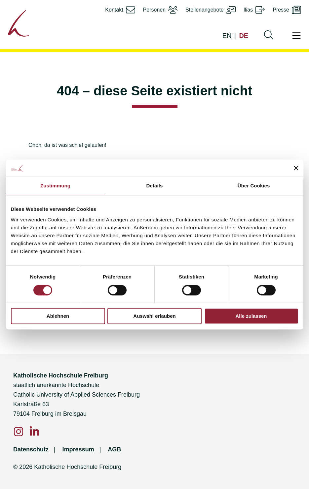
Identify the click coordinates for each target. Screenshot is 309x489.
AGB (114, 449)
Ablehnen (58, 316)
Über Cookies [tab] (254, 186)
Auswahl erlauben (154, 316)
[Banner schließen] (296, 168)
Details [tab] (154, 186)
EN (227, 35)
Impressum (78, 449)
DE (243, 35)
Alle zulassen (251, 316)
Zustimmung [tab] (55, 186)
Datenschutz (31, 449)
